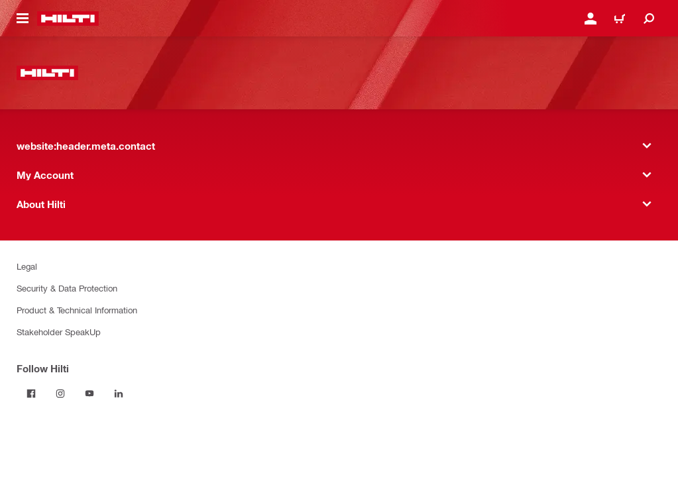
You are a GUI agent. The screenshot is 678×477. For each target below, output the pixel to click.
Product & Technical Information (77, 310)
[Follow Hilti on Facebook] (31, 393)
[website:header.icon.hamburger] (22, 18)
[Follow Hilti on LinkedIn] (118, 393)
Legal (27, 266)
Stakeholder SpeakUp (59, 332)
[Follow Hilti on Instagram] (60, 393)
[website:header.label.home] (68, 18)
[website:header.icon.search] (648, 18)
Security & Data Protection (67, 288)
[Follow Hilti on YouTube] (89, 393)
